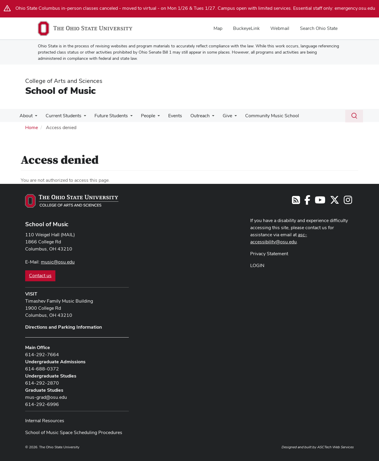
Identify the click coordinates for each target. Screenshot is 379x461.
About (25, 116)
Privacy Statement (269, 253)
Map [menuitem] (217, 28)
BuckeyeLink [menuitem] (246, 28)
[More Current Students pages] (82, 117)
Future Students (108, 116)
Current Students (62, 116)
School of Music (60, 90)
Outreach (193, 116)
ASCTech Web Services (335, 447)
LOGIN (257, 265)
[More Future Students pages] (127, 117)
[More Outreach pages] (205, 117)
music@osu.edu (58, 262)
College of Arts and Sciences (63, 81)
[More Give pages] (226, 117)
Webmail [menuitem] (279, 28)
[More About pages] (34, 117)
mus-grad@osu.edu (46, 397)
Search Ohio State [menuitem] (319, 28)
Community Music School (263, 116)
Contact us (40, 275)
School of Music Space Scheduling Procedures (73, 432)
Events (170, 116)
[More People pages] (153, 117)
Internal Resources (44, 420)
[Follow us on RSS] (296, 202)
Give (219, 116)
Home (31, 127)
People (144, 116)
